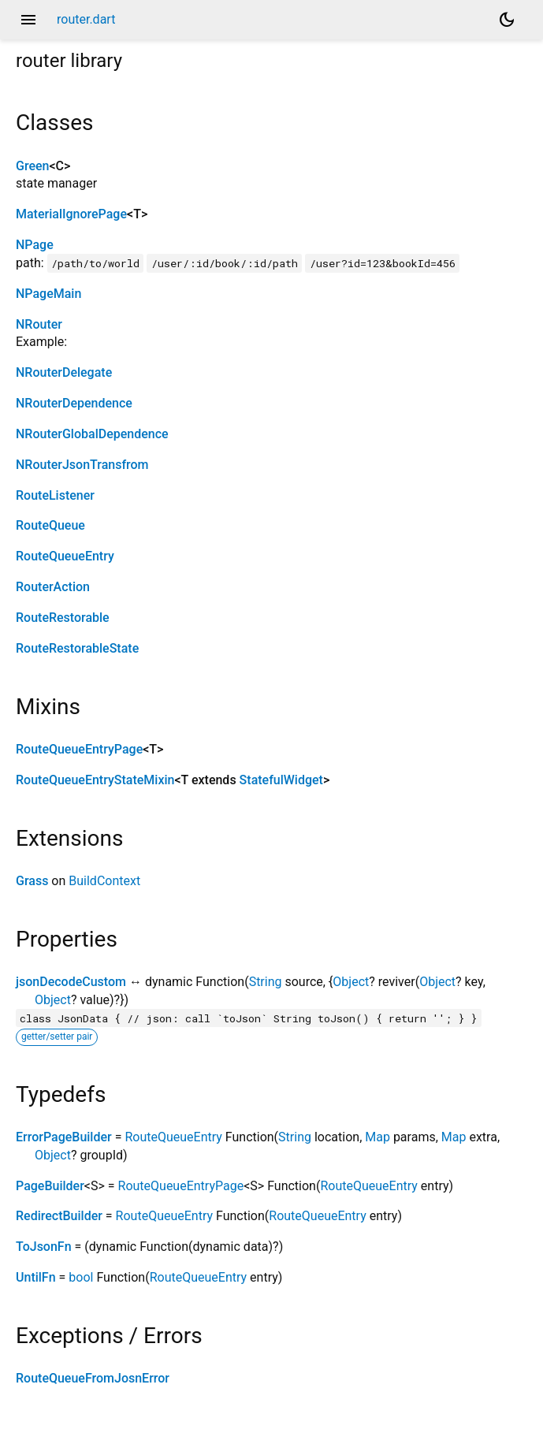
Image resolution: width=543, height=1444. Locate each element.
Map (377, 1137)
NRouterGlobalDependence (92, 433)
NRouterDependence (74, 403)
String (265, 981)
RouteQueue (50, 525)
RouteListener (55, 495)
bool (81, 1277)
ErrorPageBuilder (64, 1137)
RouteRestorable (63, 617)
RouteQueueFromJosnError (92, 1378)
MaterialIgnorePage (71, 214)
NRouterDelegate (64, 372)
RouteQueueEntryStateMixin (95, 779)
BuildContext (104, 880)
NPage (35, 244)
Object (351, 981)
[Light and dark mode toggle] (506, 19)
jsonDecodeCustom (71, 981)
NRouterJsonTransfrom (82, 464)
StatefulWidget (281, 779)
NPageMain (48, 293)
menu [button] (28, 19)
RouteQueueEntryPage (79, 749)
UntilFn (36, 1277)
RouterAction (53, 586)
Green (32, 165)
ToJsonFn (44, 1246)
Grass (32, 880)
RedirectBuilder (59, 1215)
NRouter (39, 324)
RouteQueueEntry (65, 556)
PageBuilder (50, 1185)
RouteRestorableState (77, 648)
